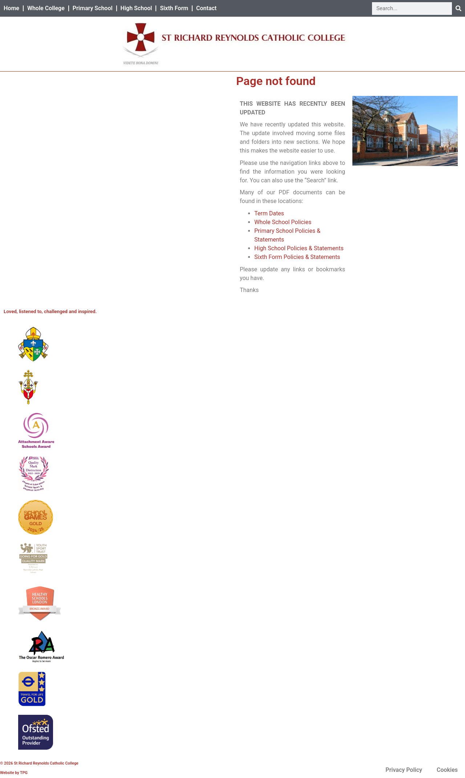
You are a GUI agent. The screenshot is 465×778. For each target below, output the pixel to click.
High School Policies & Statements (299, 248)
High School (136, 8)
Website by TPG (14, 772)
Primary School (93, 8)
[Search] (458, 8)
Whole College (46, 8)
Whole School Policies (282, 222)
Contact (206, 8)
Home (11, 8)
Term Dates (269, 213)
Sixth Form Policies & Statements (297, 257)
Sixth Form (174, 8)
